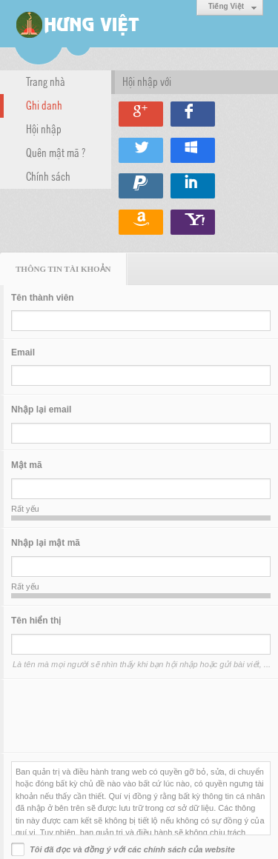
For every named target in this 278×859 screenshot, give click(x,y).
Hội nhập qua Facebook (193, 114)
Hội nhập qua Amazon (141, 222)
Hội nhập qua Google (141, 114)
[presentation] (123, 716)
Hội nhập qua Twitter (141, 150)
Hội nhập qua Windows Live (193, 150)
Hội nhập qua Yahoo (193, 222)
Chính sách (48, 175)
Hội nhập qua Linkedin (193, 185)
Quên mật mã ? (55, 152)
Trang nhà (45, 81)
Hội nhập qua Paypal (141, 185)
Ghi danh (44, 104)
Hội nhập (44, 128)
